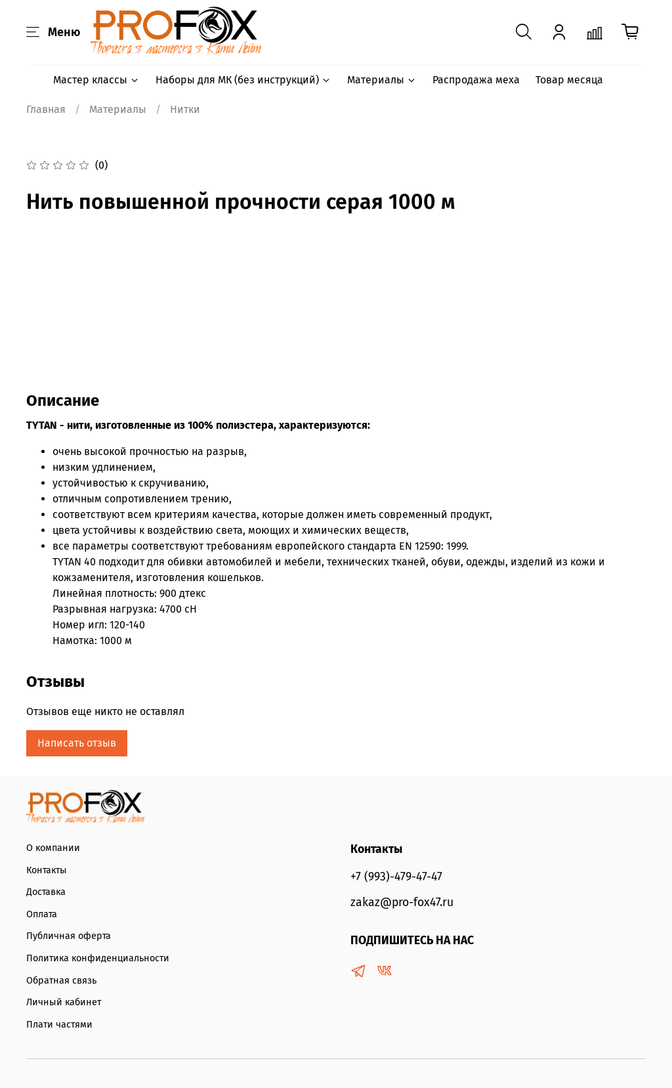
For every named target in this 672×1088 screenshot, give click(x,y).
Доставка (46, 892)
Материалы (382, 80)
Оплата (41, 914)
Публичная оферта (68, 936)
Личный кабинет (63, 1002)
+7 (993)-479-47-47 (396, 877)
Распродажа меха (476, 80)
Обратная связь (61, 980)
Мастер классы (96, 80)
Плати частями (59, 1024)
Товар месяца (569, 80)
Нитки (185, 109)
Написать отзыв (76, 743)
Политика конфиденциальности (97, 958)
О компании (53, 848)
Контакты (46, 870)
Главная (46, 109)
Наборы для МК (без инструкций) (243, 80)
